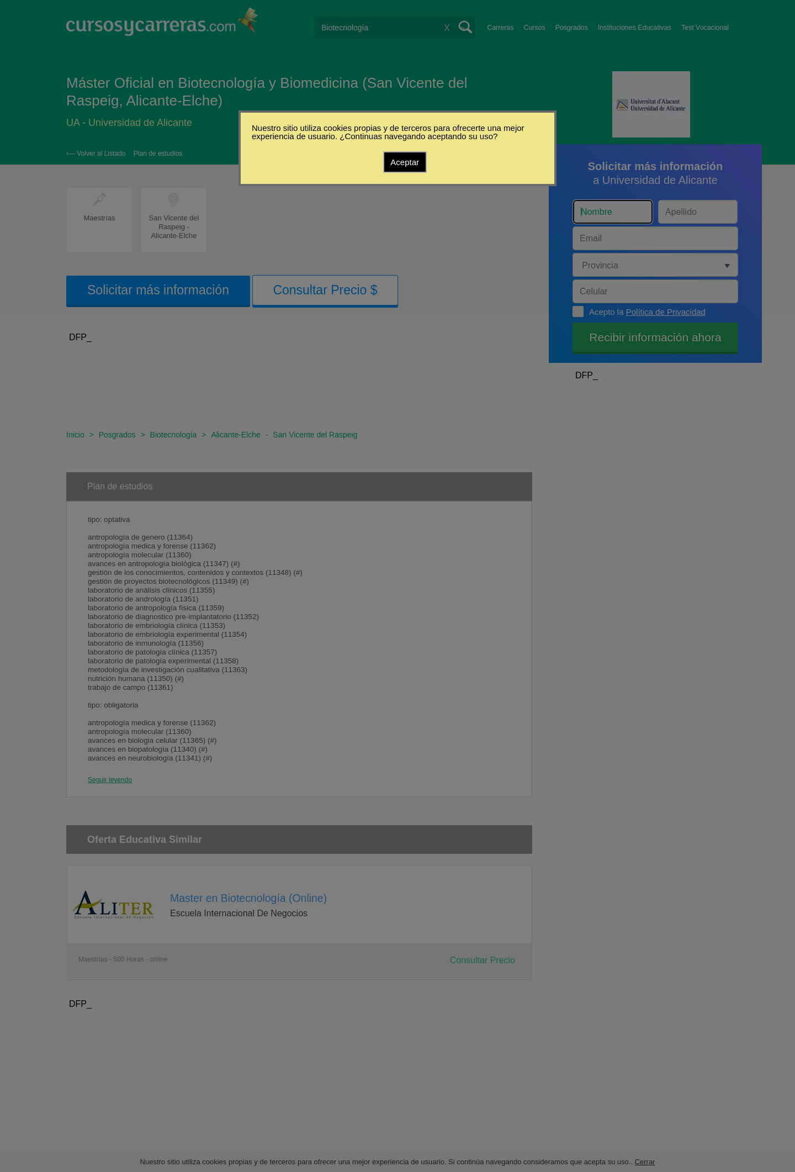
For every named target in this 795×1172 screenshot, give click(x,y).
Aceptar (404, 162)
